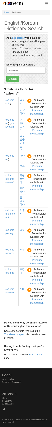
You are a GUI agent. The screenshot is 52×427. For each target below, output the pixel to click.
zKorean (17, 419)
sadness (9, 253)
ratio (7, 217)
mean (13, 213)
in (11, 123)
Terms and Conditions (11, 382)
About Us (6, 398)
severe (10, 182)
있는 (22, 126)
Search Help (35, 354)
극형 (22, 230)
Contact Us (7, 401)
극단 (22, 155)
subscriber (18, 37)
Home (6, 12)
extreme (9, 100)
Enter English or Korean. (20, 64)
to (6, 175)
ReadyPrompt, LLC (38, 419)
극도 (22, 165)
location (9, 126)
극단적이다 (22, 179)
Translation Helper (14, 334)
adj (7, 103)
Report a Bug (8, 404)
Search (13, 78)
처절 (22, 249)
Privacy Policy (8, 379)
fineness (9, 292)
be (9, 175)
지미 (22, 289)
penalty (9, 233)
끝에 (22, 123)
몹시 (22, 197)
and (7, 213)
